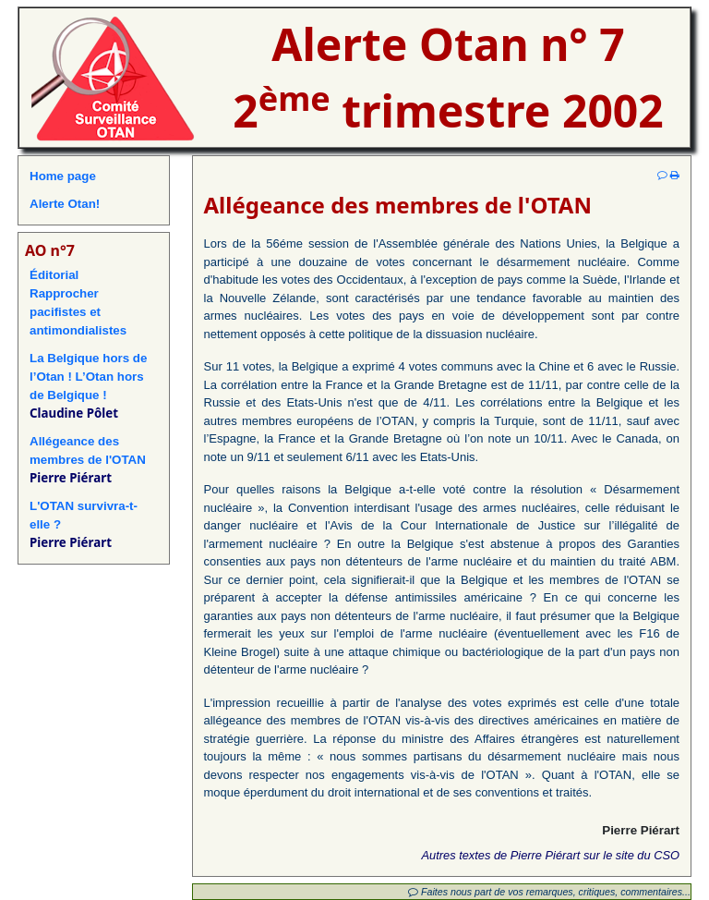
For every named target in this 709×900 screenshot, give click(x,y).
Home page (63, 176)
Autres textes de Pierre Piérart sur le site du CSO (550, 855)
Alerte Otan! (65, 204)
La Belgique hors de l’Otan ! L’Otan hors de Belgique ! (88, 376)
